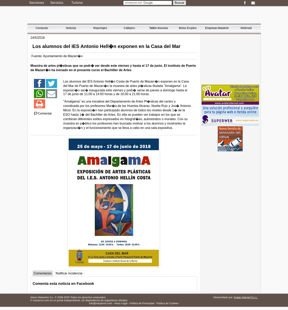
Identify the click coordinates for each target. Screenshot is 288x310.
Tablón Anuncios (158, 28)
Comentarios (43, 273)
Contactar (42, 28)
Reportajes (100, 28)
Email (253, 3)
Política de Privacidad (142, 303)
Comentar (43, 113)
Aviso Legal (120, 303)
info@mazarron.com (100, 303)
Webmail (246, 28)
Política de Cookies (167, 303)
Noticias (71, 28)
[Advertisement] (230, 59)
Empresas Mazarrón (217, 28)
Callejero (129, 28)
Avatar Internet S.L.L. (246, 297)
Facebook (245, 3)
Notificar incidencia (69, 273)
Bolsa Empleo (188, 28)
